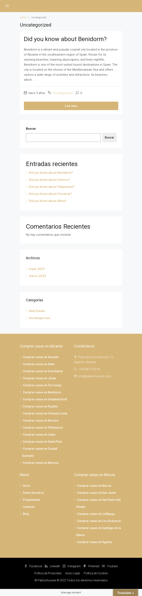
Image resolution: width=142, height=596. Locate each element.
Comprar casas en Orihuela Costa (45, 413)
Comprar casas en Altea (38, 364)
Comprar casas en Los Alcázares (99, 521)
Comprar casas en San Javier (96, 492)
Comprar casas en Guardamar (43, 371)
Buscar (31, 128)
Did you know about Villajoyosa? (52, 187)
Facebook (33, 566)
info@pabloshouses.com (94, 376)
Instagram (72, 566)
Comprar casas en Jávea (39, 378)
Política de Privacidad (47, 573)
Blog (26, 513)
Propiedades (31, 499)
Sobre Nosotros (33, 492)
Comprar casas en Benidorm (42, 392)
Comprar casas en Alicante (40, 357)
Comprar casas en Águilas (94, 542)
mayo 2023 (37, 269)
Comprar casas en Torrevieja (42, 385)
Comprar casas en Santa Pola (42, 441)
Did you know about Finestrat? (50, 194)
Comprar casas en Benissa (40, 462)
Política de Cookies (96, 573)
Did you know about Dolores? (49, 180)
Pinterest (91, 566)
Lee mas (71, 106)
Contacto (29, 506)
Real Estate (37, 311)
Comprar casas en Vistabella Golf (45, 399)
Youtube (110, 566)
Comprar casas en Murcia (94, 485)
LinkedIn (52, 566)
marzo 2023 (37, 276)
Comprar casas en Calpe (39, 434)
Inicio (26, 485)
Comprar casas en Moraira (40, 420)
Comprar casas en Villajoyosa (43, 427)
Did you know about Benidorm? (65, 38)
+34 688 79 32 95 (89, 369)
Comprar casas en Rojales (40, 406)
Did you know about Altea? (47, 201)
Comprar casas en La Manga (96, 513)
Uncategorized (63, 93)
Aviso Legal (72, 573)
